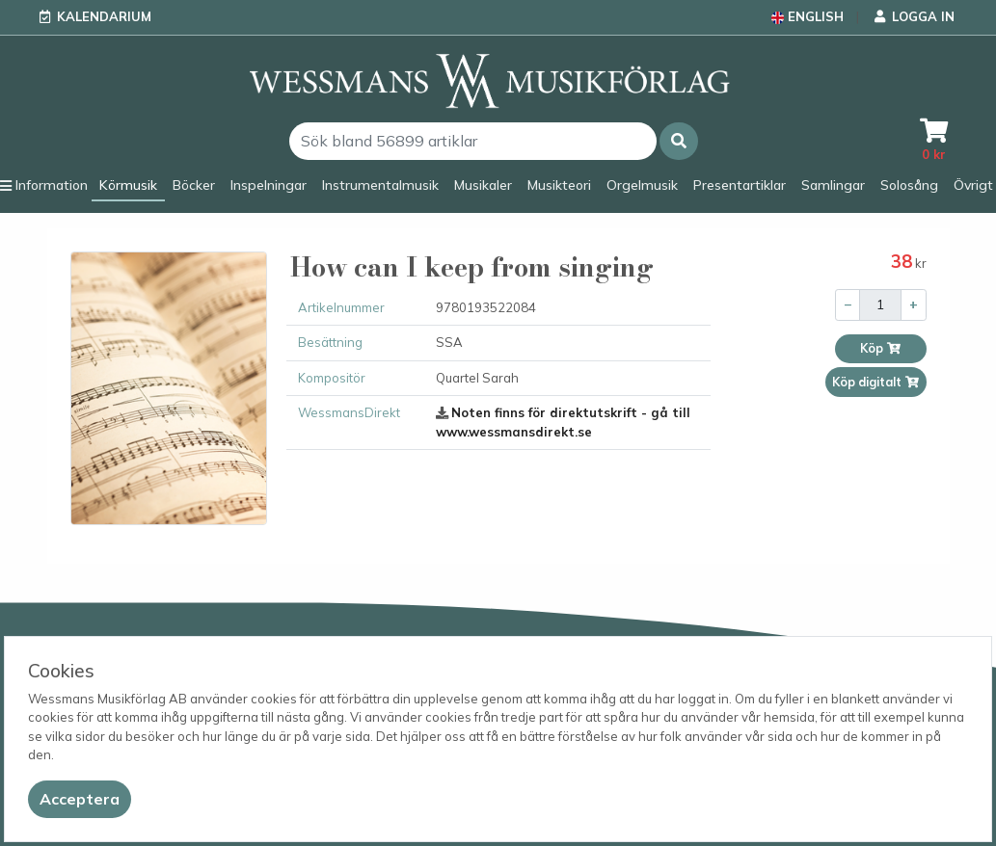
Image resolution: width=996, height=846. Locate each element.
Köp (881, 348)
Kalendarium (104, 16)
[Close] (79, 799)
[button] (679, 141)
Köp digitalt (876, 382)
